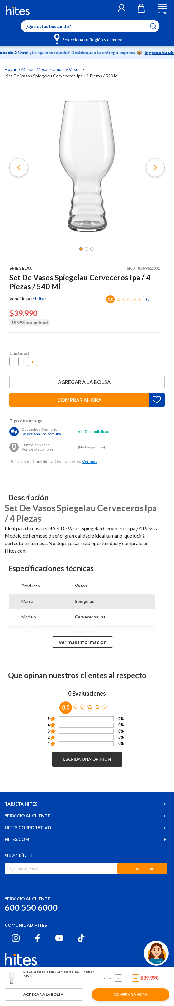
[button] (121, 9)
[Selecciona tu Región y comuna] (88, 38)
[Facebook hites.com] (37, 938)
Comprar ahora (79, 400)
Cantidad (19, 353)
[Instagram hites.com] (16, 938)
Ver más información (82, 642)
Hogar (11, 69)
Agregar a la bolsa (87, 382)
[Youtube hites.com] (59, 938)
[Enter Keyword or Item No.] (90, 26)
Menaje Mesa (34, 69)
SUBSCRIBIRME (142, 868)
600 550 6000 (31, 907)
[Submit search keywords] (157, 26)
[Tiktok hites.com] (81, 938)
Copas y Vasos (67, 69)
